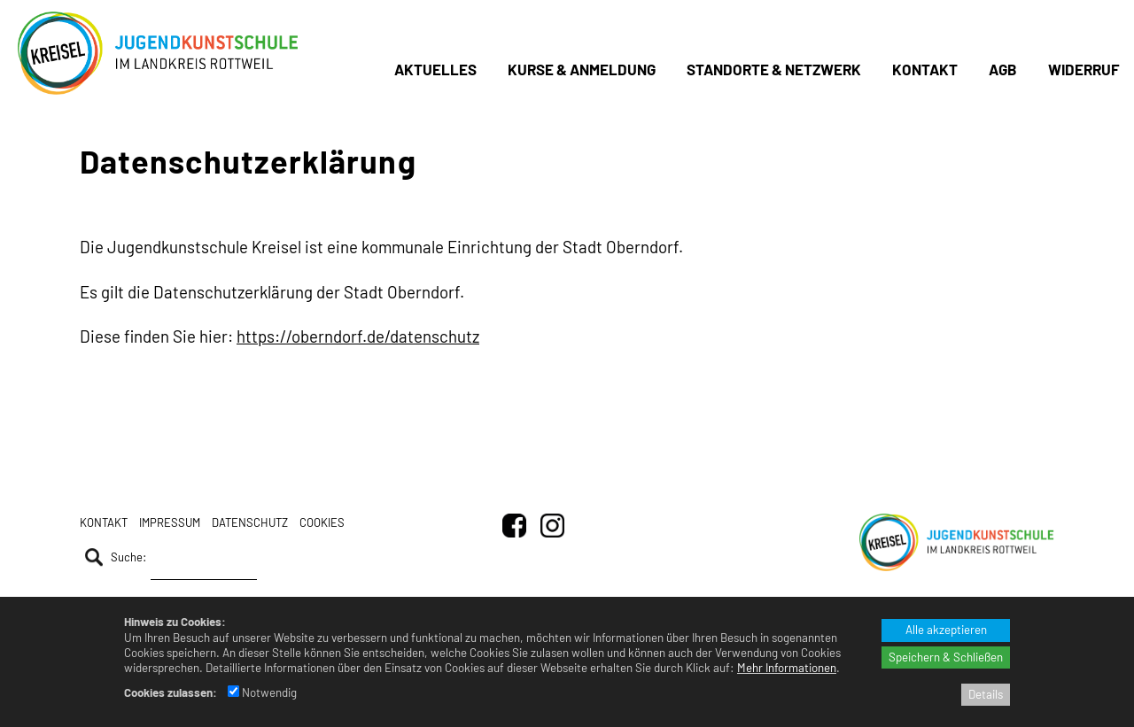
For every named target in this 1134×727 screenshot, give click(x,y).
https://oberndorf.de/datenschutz (358, 336)
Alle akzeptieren (946, 630)
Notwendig (262, 692)
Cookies (322, 522)
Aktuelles (435, 69)
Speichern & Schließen (946, 657)
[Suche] (204, 562)
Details (985, 694)
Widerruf (1084, 69)
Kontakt (925, 69)
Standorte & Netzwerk (774, 69)
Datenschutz (250, 522)
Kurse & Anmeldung (582, 69)
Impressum (169, 522)
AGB (1003, 69)
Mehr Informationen (786, 668)
